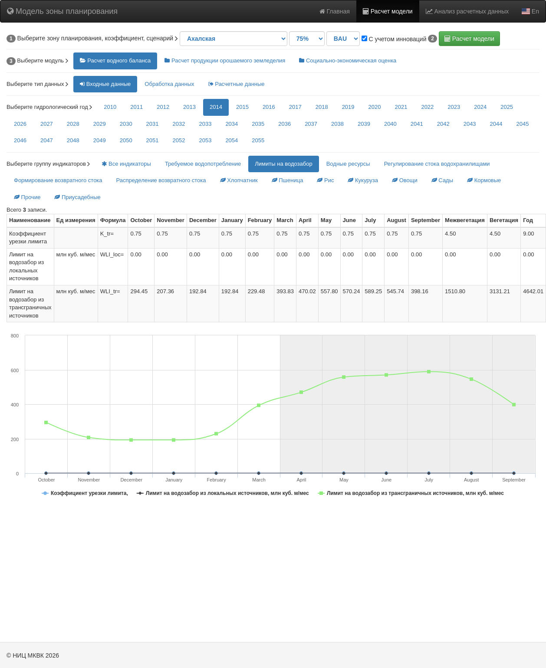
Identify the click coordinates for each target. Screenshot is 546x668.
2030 (126, 124)
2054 (231, 140)
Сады (442, 180)
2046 (20, 140)
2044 (496, 124)
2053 (205, 140)
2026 (20, 124)
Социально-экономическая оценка (347, 60)
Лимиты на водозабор (283, 163)
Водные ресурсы (348, 163)
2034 (231, 124)
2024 (480, 107)
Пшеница (287, 180)
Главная (334, 11)
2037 (311, 124)
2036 (284, 124)
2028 (73, 124)
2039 (364, 124)
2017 (295, 107)
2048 (73, 140)
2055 (258, 140)
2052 (179, 140)
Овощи (405, 180)
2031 (152, 124)
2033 (205, 124)
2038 (337, 124)
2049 (99, 140)
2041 (417, 124)
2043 (470, 124)
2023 (453, 107)
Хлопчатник (239, 180)
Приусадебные (77, 197)
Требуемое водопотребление (203, 163)
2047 (46, 140)
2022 (427, 107)
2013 (189, 107)
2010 (110, 107)
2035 (258, 124)
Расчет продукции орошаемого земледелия (224, 60)
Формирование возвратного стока (58, 180)
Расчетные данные (236, 84)
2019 (348, 107)
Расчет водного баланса (115, 60)
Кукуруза (363, 180)
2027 (46, 124)
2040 (390, 124)
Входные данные (105, 84)
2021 (401, 107)
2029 (99, 124)
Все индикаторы (126, 163)
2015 (242, 107)
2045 (522, 124)
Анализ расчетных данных (467, 11)
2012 (163, 107)
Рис (325, 180)
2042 (443, 124)
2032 (179, 124)
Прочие (27, 197)
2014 (216, 107)
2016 (269, 107)
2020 (374, 107)
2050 (126, 140)
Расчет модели (388, 11)
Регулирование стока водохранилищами (437, 163)
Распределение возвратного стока (161, 180)
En (530, 11)
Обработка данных (169, 84)
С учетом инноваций (394, 39)
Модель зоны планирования (62, 11)
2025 (506, 107)
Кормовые (484, 180)
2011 (136, 107)
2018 (322, 107)
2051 (152, 140)
